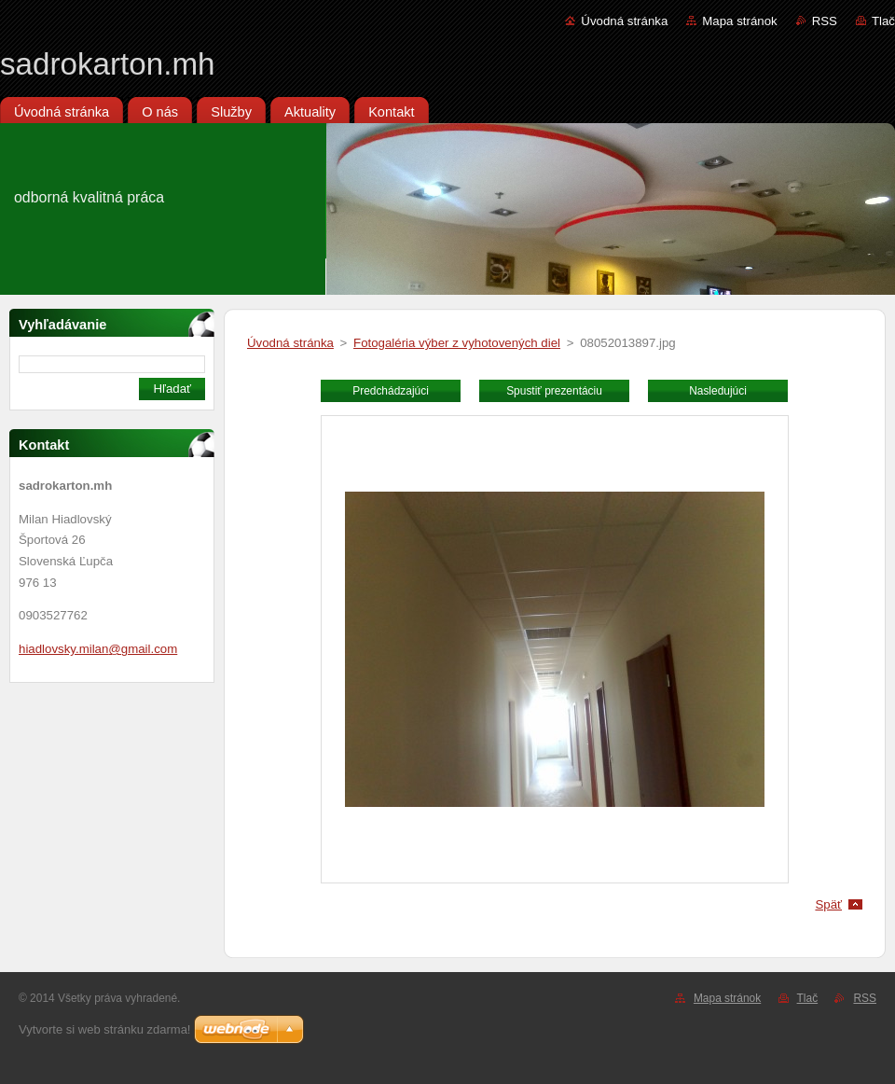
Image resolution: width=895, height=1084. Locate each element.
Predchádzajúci (390, 390)
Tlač (883, 21)
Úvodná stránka (624, 21)
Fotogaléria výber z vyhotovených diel (456, 343)
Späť (828, 904)
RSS (824, 21)
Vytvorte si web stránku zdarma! (104, 1029)
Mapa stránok (739, 21)
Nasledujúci (718, 390)
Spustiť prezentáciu (554, 390)
